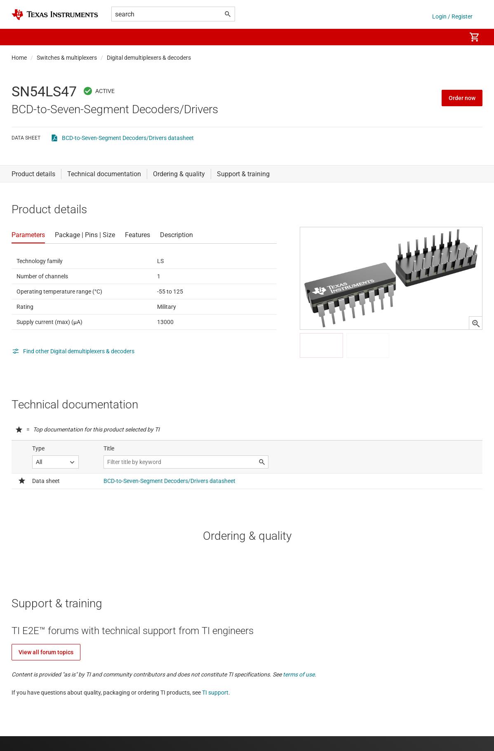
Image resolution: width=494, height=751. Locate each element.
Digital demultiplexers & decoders (149, 57)
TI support (215, 692)
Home (19, 57)
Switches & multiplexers (67, 57)
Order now (462, 98)
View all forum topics (46, 652)
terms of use (299, 674)
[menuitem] (451, 37)
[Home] (55, 14)
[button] (19, 37)
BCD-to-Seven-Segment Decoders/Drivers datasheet (128, 138)
